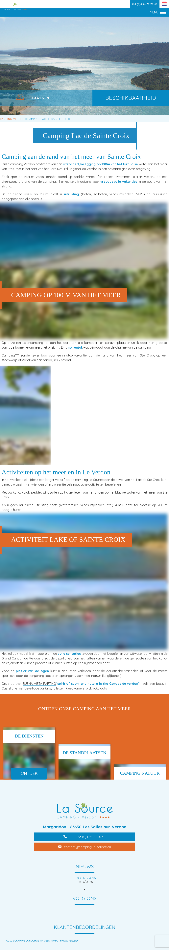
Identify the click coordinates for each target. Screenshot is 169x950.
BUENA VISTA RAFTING (39, 684)
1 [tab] (84, 890)
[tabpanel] (84, 880)
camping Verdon (22, 164)
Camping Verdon (12, 118)
